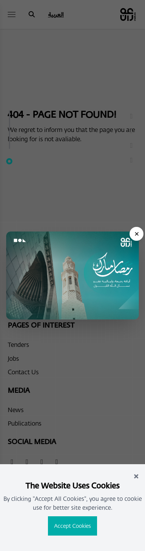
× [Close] (136, 476)
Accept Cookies (72, 525)
